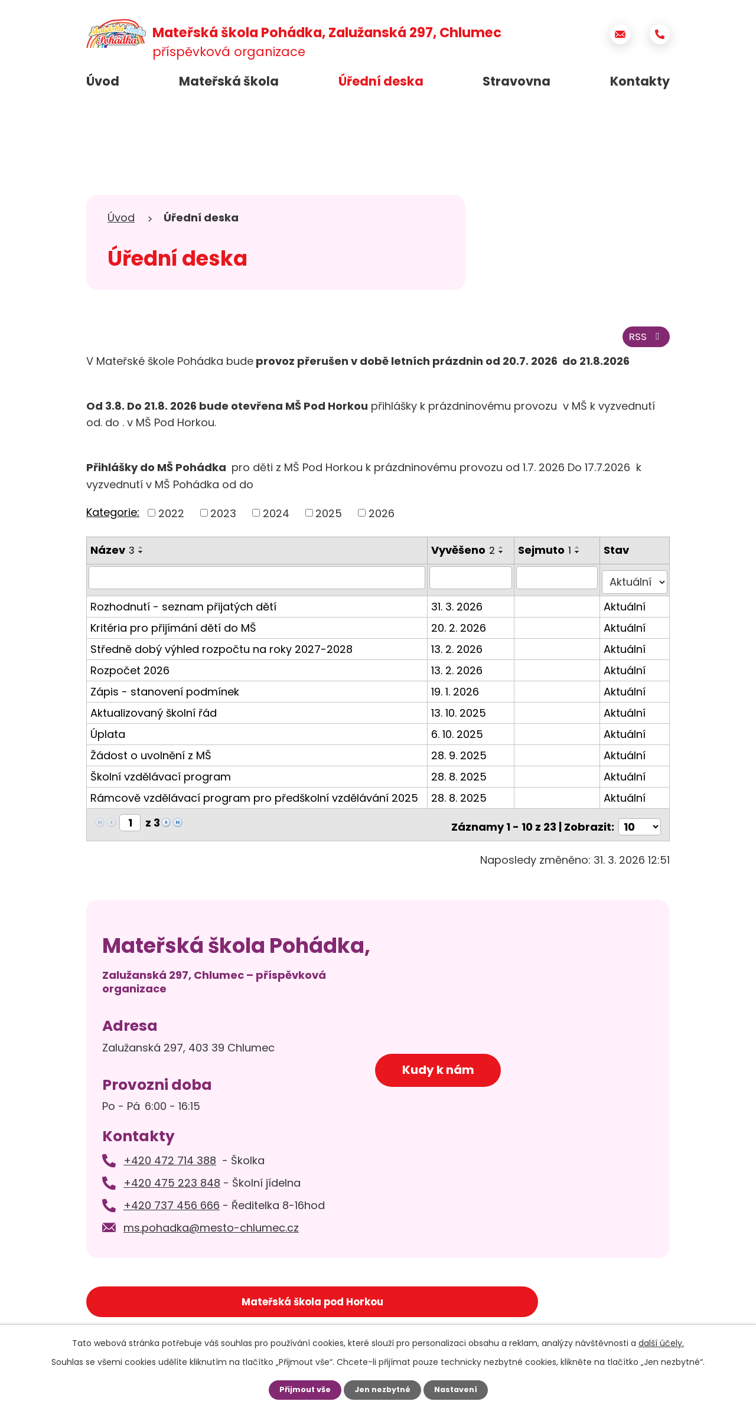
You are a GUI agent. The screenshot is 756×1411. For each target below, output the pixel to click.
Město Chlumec (378, 1299)
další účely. (661, 1342)
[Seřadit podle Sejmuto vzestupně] (584, 552)
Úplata (107, 734)
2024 (276, 518)
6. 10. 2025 (462, 734)
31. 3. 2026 (461, 606)
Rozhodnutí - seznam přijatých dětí (183, 606)
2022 (171, 518)
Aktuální (628, 606)
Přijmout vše (300, 1389)
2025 (328, 518)
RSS (644, 341)
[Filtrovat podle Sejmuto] (562, 582)
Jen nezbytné (382, 1389)
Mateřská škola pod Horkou (179, 1299)
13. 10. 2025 (463, 713)
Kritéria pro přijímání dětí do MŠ (173, 627)
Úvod (102, 81)
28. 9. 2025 (463, 755)
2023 (223, 518)
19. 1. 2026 (460, 691)
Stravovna (516, 81)
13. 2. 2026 (461, 649)
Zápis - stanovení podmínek (164, 691)
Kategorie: (112, 517)
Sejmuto (551, 555)
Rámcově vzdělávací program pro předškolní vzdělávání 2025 (254, 798)
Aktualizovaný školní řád (153, 713)
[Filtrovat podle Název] (259, 582)
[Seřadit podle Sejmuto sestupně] (584, 557)
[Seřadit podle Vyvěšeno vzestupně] (506, 552)
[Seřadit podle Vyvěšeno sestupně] (506, 557)
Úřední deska (380, 81)
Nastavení (460, 1389)
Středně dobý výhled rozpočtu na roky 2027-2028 (221, 649)
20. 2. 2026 (463, 627)
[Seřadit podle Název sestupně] (141, 557)
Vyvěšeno (468, 555)
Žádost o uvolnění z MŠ (150, 755)
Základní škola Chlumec (576, 1299)
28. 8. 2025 (463, 776)
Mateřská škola (229, 81)
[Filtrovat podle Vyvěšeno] (476, 582)
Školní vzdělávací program (160, 776)
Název (112, 555)
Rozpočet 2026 (130, 670)
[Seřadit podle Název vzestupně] (141, 552)
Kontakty (640, 81)
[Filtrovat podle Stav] (636, 582)
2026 (382, 518)
